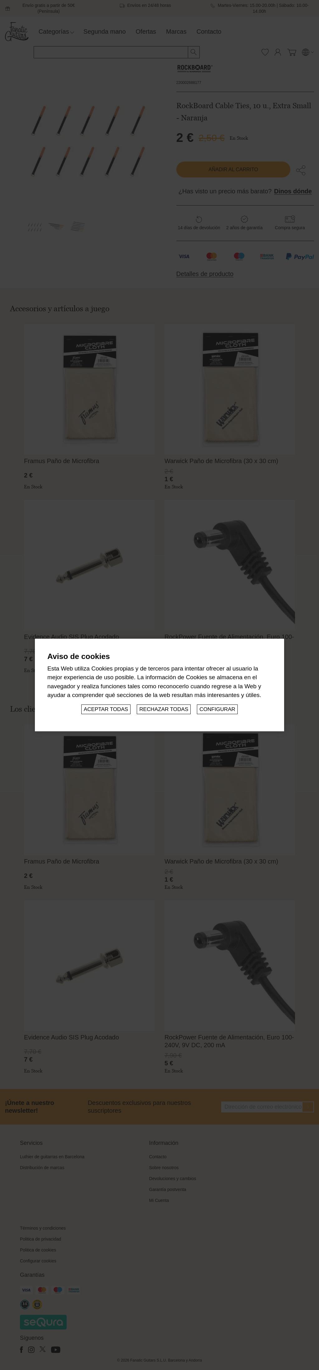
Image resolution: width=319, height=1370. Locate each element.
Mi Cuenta (159, 1200)
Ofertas (146, 31)
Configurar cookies (38, 1260)
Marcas (176, 31)
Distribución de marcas (42, 1167)
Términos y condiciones (43, 1228)
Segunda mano (104, 31)
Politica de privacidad (40, 1239)
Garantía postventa (167, 1189)
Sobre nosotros (164, 1167)
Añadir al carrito (233, 169)
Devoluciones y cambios (172, 1178)
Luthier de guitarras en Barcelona (52, 1156)
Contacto (209, 31)
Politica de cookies (38, 1249)
